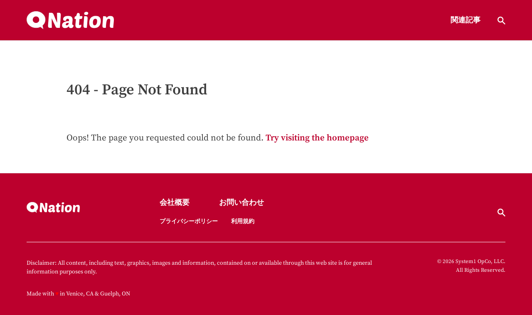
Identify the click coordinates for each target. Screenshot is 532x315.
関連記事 (465, 20)
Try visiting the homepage (317, 138)
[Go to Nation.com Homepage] (70, 20)
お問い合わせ (241, 203)
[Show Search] (501, 21)
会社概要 (175, 203)
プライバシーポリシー (189, 221)
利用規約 (242, 221)
